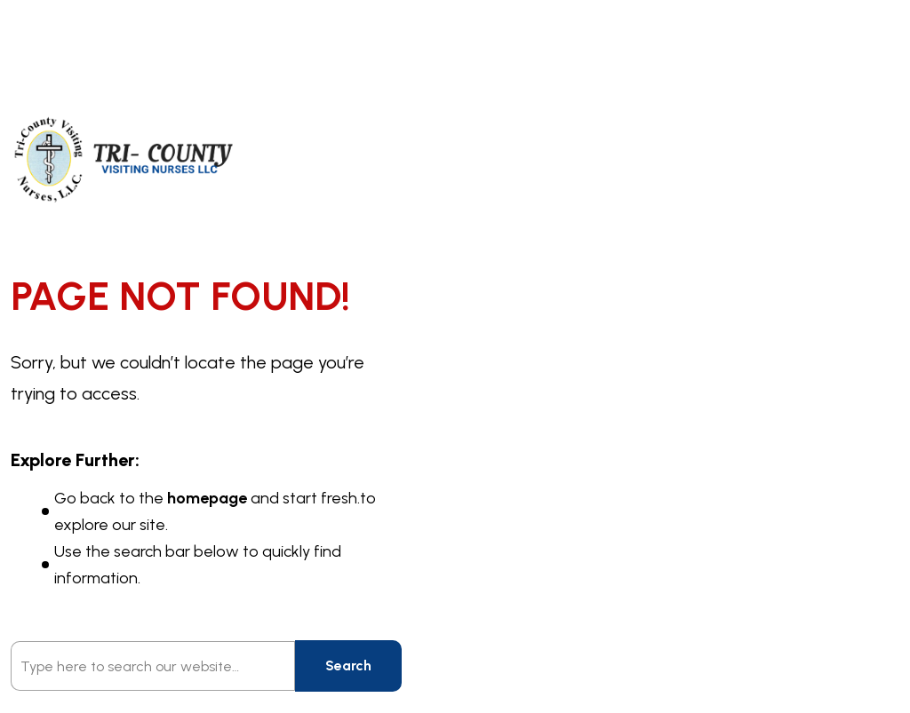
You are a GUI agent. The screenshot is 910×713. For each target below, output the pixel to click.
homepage (207, 498)
